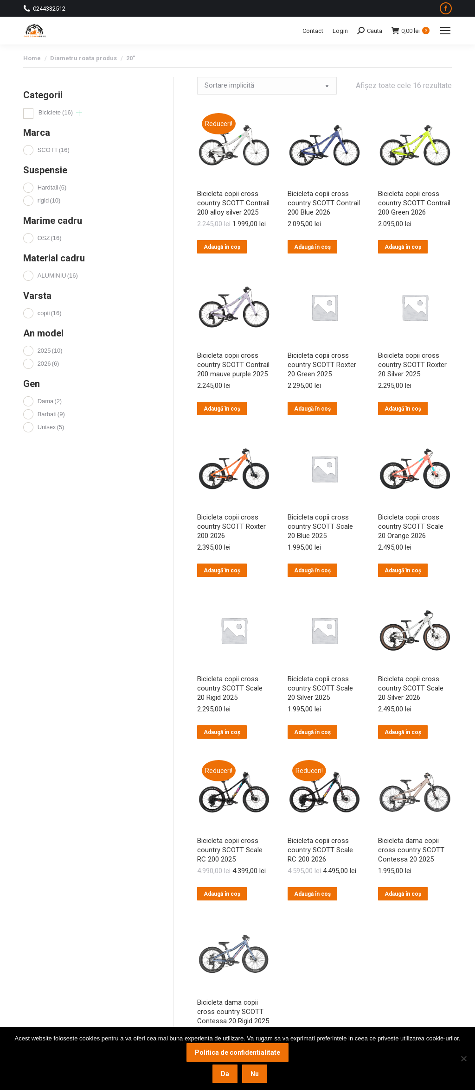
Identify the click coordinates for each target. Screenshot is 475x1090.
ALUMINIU (58, 275)
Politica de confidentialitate (237, 1052)
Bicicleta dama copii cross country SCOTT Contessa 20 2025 (411, 850)
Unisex (51, 427)
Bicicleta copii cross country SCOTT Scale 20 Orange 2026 (410, 526)
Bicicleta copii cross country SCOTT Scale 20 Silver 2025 (320, 688)
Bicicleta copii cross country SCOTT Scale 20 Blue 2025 (320, 526)
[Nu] (463, 1058)
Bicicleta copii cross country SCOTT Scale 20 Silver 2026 (410, 688)
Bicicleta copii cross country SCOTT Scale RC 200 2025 (230, 850)
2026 (48, 363)
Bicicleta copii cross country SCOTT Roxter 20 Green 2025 (322, 364)
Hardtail (52, 187)
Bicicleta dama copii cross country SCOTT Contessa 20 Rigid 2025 (233, 1011)
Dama (50, 401)
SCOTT (54, 149)
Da (225, 1073)
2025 (50, 350)
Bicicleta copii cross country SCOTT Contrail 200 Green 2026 (414, 203)
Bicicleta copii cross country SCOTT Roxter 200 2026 (231, 526)
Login (340, 30)
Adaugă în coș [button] (222, 247)
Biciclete (56, 112)
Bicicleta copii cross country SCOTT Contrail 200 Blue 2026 (324, 203)
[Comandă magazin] (267, 86)
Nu (254, 1073)
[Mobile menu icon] (445, 30)
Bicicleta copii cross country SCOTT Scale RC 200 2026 (320, 850)
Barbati (51, 414)
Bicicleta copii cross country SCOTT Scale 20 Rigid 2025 (230, 688)
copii (50, 313)
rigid (49, 200)
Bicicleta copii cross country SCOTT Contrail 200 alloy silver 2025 (233, 203)
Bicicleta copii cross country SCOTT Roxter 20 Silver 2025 (412, 364)
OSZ (50, 237)
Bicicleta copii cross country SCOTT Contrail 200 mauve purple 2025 (233, 364)
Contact (312, 30)
